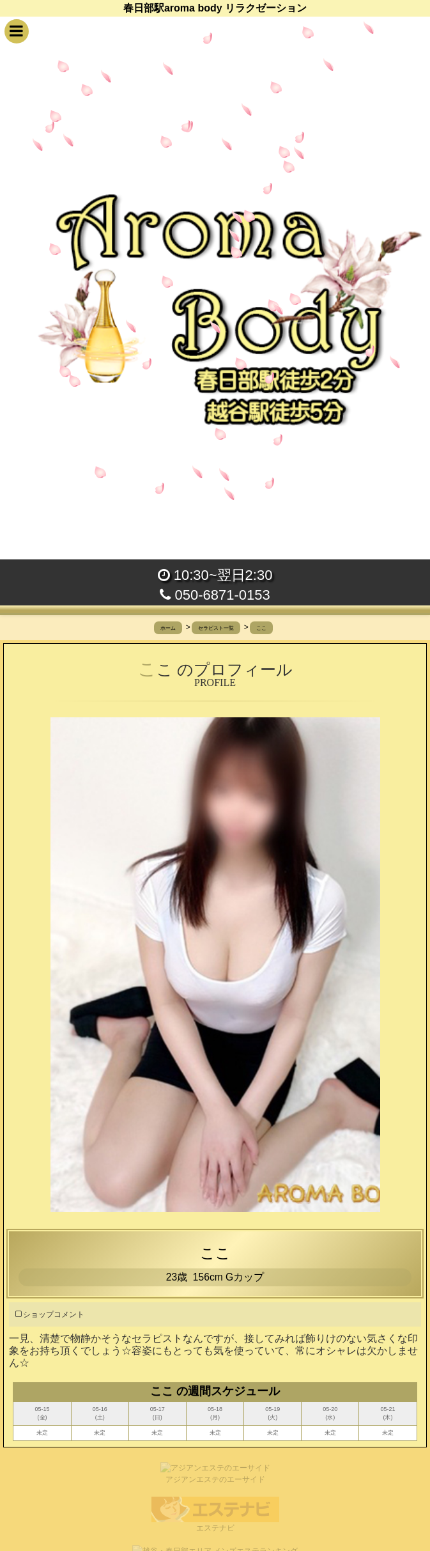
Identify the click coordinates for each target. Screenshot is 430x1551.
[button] (16, 31)
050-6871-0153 (215, 595)
